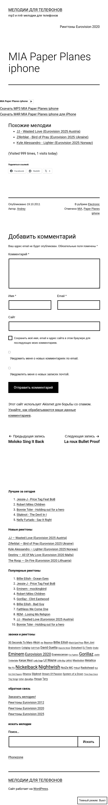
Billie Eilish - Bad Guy (30, 604)
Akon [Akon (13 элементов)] (36, 642)
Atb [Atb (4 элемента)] (42, 643)
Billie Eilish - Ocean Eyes (33, 578)
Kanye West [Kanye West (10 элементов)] (26, 660)
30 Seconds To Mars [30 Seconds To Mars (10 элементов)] (20, 642)
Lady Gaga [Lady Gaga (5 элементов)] (38, 660)
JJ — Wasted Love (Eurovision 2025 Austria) (37, 538)
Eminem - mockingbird (31, 588)
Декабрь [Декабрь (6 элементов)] (29, 679)
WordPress (40, 788)
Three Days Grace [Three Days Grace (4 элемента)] (91, 674)
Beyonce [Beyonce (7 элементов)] (48, 642)
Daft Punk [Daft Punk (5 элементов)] (35, 648)
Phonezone (15, 757)
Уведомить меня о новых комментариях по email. (44, 358)
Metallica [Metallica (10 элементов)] (90, 660)
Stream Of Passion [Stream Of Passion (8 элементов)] (52, 674)
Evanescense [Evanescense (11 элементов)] (60, 654)
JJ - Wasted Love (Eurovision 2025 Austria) (45, 619)
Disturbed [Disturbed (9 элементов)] (76, 647)
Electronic (94, 204)
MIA (80, 208)
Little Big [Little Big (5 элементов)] (61, 660)
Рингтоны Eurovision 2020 (80, 27)
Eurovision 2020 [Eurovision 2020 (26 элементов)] (38, 654)
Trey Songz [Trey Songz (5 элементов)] (13, 679)
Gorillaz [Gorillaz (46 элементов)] (86, 653)
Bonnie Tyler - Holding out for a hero (40, 509)
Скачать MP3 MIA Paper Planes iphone (29, 109)
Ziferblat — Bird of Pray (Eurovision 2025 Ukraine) (41, 543)
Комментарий (18, 254)
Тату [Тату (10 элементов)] (45, 678)
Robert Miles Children (31, 504)
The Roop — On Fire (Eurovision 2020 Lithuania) (39, 560)
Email (62, 296)
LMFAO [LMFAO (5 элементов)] (69, 660)
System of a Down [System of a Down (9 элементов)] (73, 673)
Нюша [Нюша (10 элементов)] (38, 678)
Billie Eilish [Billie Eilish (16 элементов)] (60, 642)
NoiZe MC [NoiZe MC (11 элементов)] (67, 667)
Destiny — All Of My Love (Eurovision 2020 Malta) (41, 555)
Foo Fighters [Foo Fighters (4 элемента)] (73, 655)
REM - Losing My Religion (33, 614)
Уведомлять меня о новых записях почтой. (39, 374)
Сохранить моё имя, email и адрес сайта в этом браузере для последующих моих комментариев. (52, 340)
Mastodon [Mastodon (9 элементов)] (78, 660)
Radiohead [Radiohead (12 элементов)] (87, 667)
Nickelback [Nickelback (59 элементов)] (26, 667)
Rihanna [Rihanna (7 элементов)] (27, 674)
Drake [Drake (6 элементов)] (95, 648)
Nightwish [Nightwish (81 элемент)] (49, 667)
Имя (12, 296)
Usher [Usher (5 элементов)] (21, 679)
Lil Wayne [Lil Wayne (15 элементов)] (49, 660)
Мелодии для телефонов (35, 10)
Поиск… (13, 732)
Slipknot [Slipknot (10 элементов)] (36, 673)
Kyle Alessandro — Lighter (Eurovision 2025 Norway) (43, 549)
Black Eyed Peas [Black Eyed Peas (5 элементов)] (76, 643)
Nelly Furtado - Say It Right (34, 520)
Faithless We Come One (32, 609)
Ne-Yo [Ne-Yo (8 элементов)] (11, 667)
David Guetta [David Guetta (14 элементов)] (49, 647)
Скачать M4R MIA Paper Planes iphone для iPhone (38, 114)
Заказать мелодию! (22, 696)
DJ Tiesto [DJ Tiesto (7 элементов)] (87, 647)
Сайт (11, 317)
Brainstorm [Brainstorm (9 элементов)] (14, 647)
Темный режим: (92, 800)
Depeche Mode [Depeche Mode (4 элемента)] (64, 648)
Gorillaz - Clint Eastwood (33, 599)
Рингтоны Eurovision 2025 (26, 714)
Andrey (21, 208)
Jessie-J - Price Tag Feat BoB (36, 499)
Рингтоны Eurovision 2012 (26, 702)
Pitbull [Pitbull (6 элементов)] (77, 668)
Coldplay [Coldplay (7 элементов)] (25, 647)
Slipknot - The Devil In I (32, 514)
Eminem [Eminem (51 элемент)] (16, 653)
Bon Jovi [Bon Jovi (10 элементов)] (89, 642)
